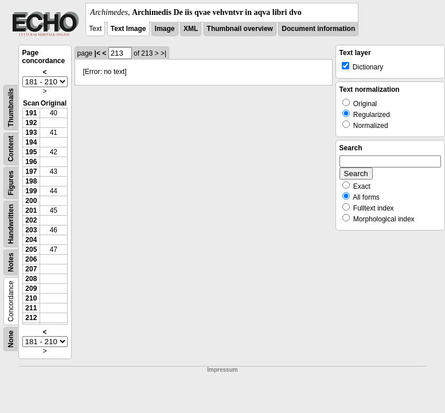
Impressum (222, 370)
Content (11, 149)
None (11, 339)
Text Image (128, 29)
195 (31, 152)
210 (31, 298)
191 (31, 113)
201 (31, 210)
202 (31, 220)
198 (31, 181)
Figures (11, 182)
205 (31, 250)
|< (97, 53)
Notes (11, 262)
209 (31, 289)
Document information (318, 29)
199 (31, 191)
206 (31, 259)
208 (31, 279)
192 (31, 123)
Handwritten (11, 224)
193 (31, 132)
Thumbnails (11, 107)
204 (31, 240)
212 (31, 318)
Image (165, 29)
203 (31, 230)
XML (191, 29)
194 (31, 142)
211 (31, 308)
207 (31, 269)
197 (31, 171)
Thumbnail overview (240, 29)
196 (31, 162)
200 (31, 201)
